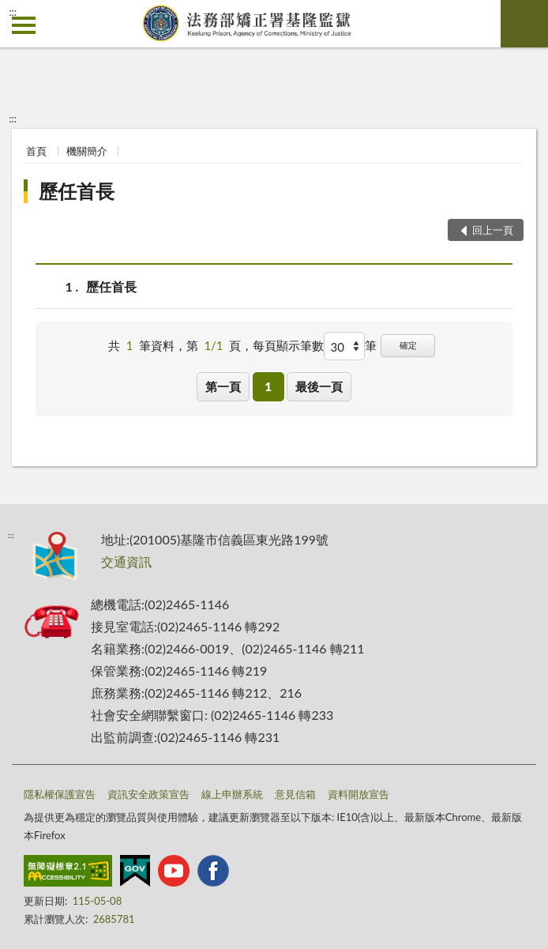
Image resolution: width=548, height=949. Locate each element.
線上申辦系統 (232, 794)
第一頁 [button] (223, 386)
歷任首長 (76, 190)
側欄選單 (24, 25)
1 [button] (268, 386)
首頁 (36, 151)
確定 (408, 345)
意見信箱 (295, 794)
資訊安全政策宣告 (148, 794)
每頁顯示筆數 (288, 345)
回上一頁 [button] (492, 230)
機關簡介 (86, 151)
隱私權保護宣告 (60, 794)
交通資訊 (126, 561)
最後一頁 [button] (319, 386)
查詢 (524, 23)
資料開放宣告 (358, 794)
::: (13, 12)
